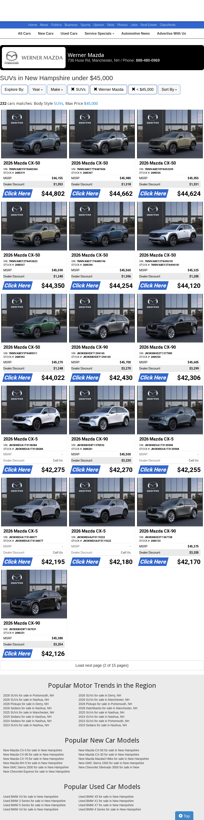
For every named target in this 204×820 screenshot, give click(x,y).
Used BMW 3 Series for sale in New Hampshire (34, 801)
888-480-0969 (148, 60)
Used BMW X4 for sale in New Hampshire (30, 809)
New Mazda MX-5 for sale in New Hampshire (32, 763)
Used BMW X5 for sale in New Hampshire (106, 796)
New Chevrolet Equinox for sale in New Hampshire (36, 771)
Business (72, 25)
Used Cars (69, 33)
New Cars (45, 33)
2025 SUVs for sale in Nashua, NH (101, 712)
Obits (111, 25)
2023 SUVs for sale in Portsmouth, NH (104, 721)
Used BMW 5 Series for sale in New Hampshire (34, 805)
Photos (122, 25)
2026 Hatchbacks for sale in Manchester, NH (108, 708)
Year (37, 89)
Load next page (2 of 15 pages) (101, 665)
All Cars (24, 33)
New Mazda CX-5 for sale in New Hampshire (32, 750)
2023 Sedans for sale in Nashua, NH (103, 725)
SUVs (78, 89)
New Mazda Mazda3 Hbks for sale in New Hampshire (114, 758)
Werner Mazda (109, 89)
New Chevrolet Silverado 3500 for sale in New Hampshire (109, 767)
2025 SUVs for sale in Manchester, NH (28, 712)
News (44, 25)
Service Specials (99, 33)
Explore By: (14, 89)
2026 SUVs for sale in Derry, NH (100, 695)
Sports (86, 25)
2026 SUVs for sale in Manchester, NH (104, 699)
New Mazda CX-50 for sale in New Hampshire (109, 750)
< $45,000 (143, 89)
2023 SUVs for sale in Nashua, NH (26, 725)
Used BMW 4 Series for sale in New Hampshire (110, 809)
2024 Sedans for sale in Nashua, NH (27, 721)
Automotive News (135, 33)
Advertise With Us (171, 33)
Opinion (99, 25)
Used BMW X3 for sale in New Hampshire (30, 796)
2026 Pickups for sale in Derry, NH (26, 704)
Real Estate (149, 25)
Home (32, 25)
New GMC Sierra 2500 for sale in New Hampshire (36, 767)
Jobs (135, 25)
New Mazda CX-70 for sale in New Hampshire (33, 758)
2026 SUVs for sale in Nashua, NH (26, 699)
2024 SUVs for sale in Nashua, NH (101, 716)
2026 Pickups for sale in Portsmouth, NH (105, 704)
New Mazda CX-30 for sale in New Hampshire (109, 754)
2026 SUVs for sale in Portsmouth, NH (28, 695)
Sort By (169, 89)
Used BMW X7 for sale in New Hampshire (106, 805)
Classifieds (168, 25)
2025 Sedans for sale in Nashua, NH (27, 716)
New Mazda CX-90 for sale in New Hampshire (33, 754)
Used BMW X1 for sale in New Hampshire (106, 801)
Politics (56, 25)
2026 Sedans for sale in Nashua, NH (27, 708)
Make (57, 89)
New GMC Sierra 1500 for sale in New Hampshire (111, 763)
